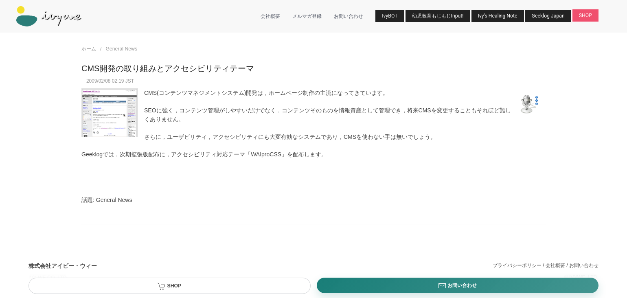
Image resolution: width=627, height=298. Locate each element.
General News (121, 49)
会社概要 (270, 16)
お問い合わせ (348, 16)
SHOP (585, 15)
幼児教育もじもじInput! (438, 16)
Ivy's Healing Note (497, 16)
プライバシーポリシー (517, 265)
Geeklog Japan (548, 16)
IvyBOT (389, 16)
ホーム (88, 49)
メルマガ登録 (307, 16)
